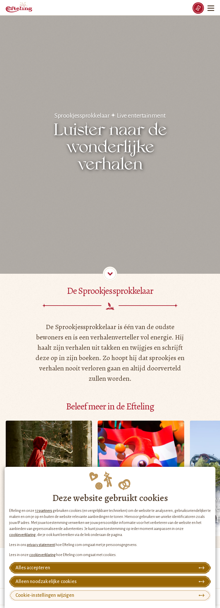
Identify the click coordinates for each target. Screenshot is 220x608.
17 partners (43, 511)
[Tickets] (198, 8)
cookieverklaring (22, 535)
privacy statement (41, 545)
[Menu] (211, 8)
